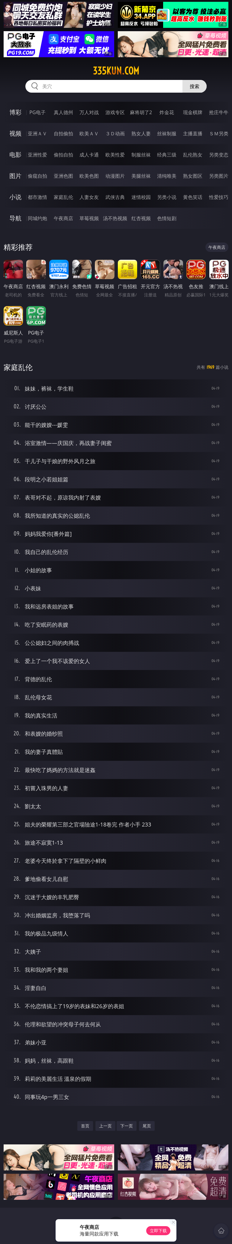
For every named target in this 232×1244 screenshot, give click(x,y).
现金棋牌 (192, 112)
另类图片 (218, 176)
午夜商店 (63, 218)
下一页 (126, 1126)
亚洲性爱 (37, 154)
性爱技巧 (218, 197)
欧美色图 (89, 176)
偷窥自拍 (37, 176)
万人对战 (89, 112)
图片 (15, 176)
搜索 (194, 86)
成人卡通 (89, 154)
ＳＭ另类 (218, 133)
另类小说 (166, 197)
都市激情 (37, 197)
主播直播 (192, 133)
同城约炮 (37, 218)
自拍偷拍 (63, 133)
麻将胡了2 (141, 112)
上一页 (105, 1126)
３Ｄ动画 (115, 133)
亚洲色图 (63, 176)
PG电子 (37, 112)
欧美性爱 (115, 154)
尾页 (147, 1126)
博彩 (15, 112)
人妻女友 (89, 197)
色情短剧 (166, 218)
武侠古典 (115, 197)
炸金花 (167, 112)
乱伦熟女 (192, 154)
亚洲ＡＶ (37, 133)
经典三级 (166, 154)
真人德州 (63, 112)
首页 (85, 1126)
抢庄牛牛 (218, 112)
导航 (15, 218)
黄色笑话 (192, 197)
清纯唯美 (166, 176)
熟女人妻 (141, 133)
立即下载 (158, 1230)
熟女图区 (192, 176)
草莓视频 (89, 218)
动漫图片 (115, 176)
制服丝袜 (141, 154)
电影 (15, 154)
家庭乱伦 (63, 197)
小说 (15, 197)
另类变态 (218, 154)
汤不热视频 (115, 218)
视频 (15, 133)
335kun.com (116, 71)
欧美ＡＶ (89, 133)
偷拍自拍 (63, 154)
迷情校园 (141, 197)
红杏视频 (141, 218)
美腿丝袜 (141, 176)
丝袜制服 (166, 133)
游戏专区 (115, 112)
